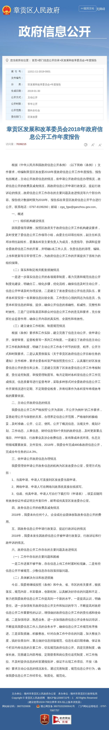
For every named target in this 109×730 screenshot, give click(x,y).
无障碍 (100, 9)
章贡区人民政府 (36, 10)
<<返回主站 (87, 8)
